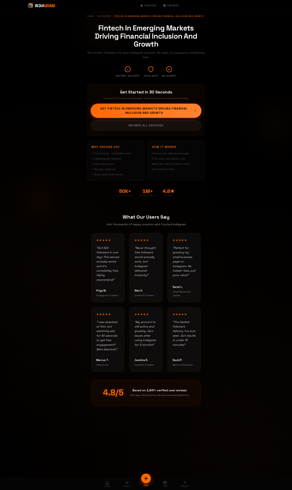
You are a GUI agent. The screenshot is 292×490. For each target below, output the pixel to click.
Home (90, 16)
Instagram (104, 16)
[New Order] (146, 478)
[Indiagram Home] (41, 6)
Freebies (171, 5)
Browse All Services (146, 125)
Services (148, 5)
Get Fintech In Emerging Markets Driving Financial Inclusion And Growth (148, 111)
